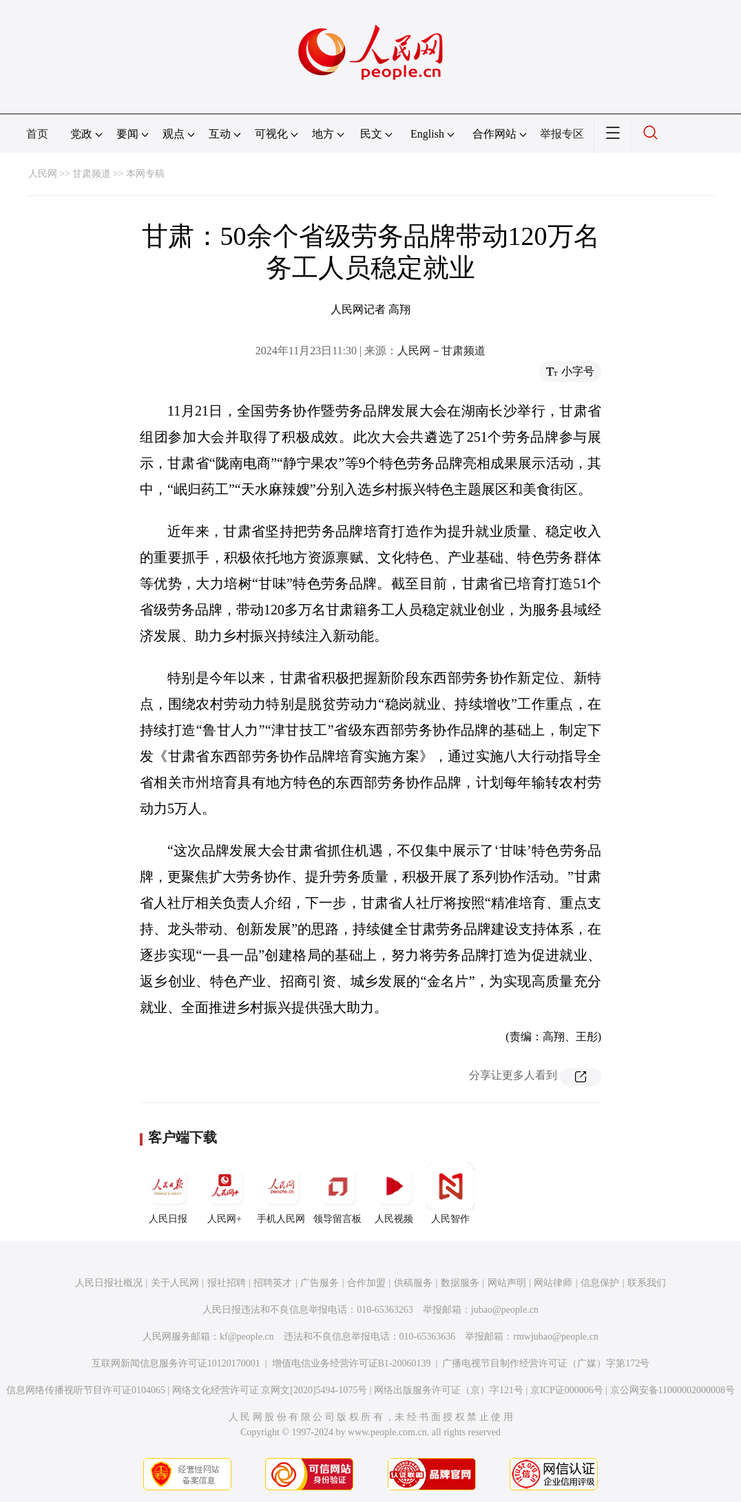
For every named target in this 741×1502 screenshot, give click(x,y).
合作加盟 (366, 1283)
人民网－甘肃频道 (441, 350)
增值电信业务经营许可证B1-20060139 (351, 1363)
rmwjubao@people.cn (555, 1336)
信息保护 (600, 1283)
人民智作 (450, 1193)
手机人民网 (281, 1193)
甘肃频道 (91, 174)
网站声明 (507, 1283)
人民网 (42, 174)
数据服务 (460, 1283)
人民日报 (168, 1193)
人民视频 (394, 1193)
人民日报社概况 (109, 1283)
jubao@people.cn (505, 1310)
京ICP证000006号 (566, 1390)
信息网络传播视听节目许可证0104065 (85, 1390)
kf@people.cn (247, 1336)
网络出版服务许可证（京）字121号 (448, 1390)
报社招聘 (226, 1283)
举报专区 (562, 134)
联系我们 (646, 1283)
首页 (37, 134)
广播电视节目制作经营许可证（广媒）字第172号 (545, 1363)
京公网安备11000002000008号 (672, 1390)
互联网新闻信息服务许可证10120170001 (176, 1363)
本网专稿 (145, 174)
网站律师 (553, 1283)
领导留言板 (337, 1193)
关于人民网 (175, 1283)
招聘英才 (272, 1283)
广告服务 (319, 1283)
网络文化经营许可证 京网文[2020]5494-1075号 (270, 1390)
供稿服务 (413, 1283)
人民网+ (224, 1193)
